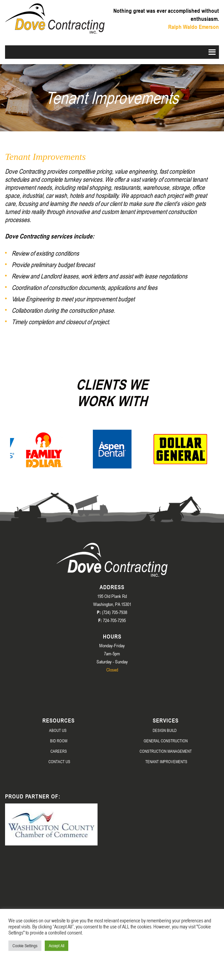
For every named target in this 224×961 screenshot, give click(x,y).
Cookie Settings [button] (24, 945)
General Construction (166, 740)
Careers (58, 751)
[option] (44, 449)
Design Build (165, 730)
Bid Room (58, 740)
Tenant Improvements (166, 761)
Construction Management (166, 751)
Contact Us (59, 761)
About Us (58, 730)
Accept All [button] (56, 945)
